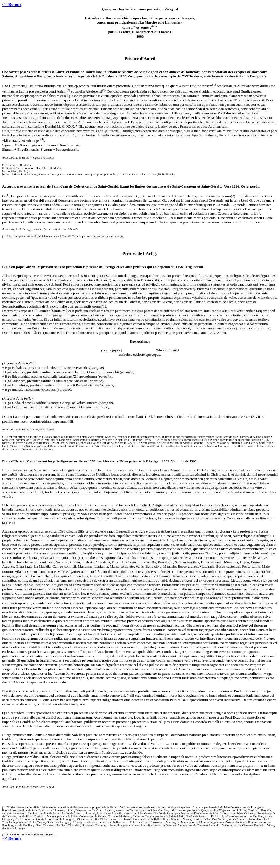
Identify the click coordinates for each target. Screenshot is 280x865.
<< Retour (11, 4)
